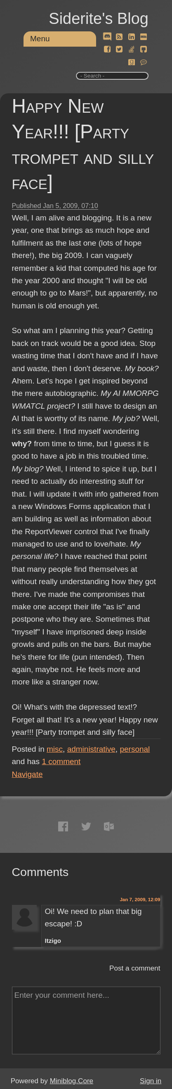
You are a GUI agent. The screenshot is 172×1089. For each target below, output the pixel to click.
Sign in (150, 1081)
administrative (91, 749)
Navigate (27, 774)
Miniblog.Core (71, 1081)
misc (55, 749)
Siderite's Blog (98, 18)
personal (135, 749)
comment (61, 761)
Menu (40, 38)
